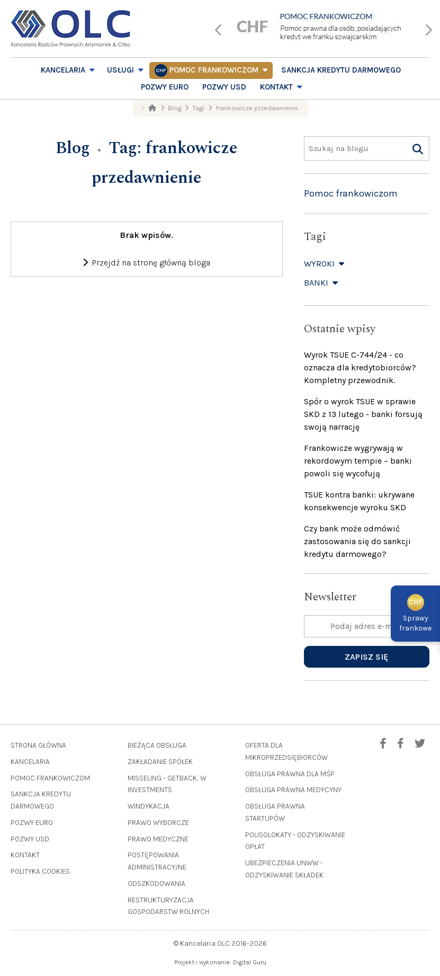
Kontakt (276, 87)
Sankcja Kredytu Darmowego (341, 70)
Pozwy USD (224, 87)
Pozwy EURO (164, 87)
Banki (321, 283)
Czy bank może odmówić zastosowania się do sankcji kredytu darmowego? (357, 541)
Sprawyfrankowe (415, 615)
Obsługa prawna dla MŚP (290, 773)
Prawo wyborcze (158, 822)
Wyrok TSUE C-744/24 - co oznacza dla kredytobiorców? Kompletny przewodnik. (360, 367)
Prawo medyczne (158, 839)
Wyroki (325, 264)
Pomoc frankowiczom (213, 70)
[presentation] (219, 31)
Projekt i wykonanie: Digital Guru (220, 962)
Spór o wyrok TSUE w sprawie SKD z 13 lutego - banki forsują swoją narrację (363, 414)
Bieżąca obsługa (157, 745)
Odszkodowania (156, 883)
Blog (73, 148)
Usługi (120, 70)
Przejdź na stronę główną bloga (146, 263)
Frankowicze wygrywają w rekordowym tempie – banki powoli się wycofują (358, 460)
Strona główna (38, 745)
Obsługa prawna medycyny (293, 789)
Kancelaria (63, 70)
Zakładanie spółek (160, 761)
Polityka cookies (40, 871)
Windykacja (148, 806)
